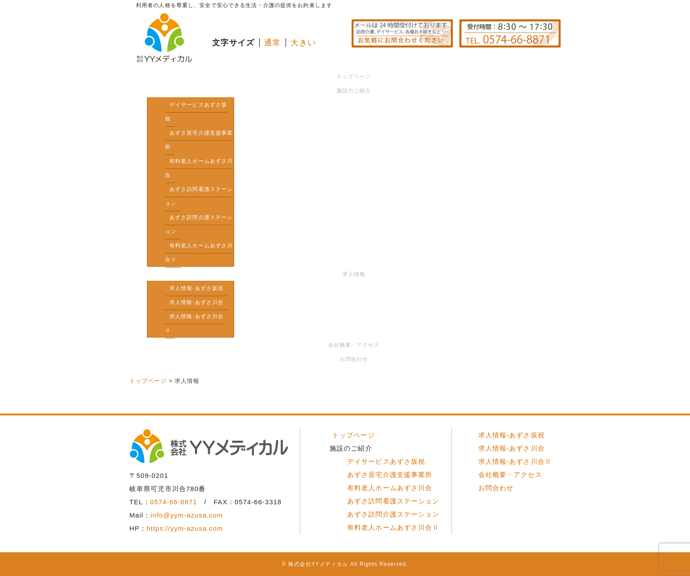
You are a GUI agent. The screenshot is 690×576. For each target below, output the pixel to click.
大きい (303, 42)
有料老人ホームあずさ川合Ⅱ (199, 252)
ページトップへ (532, 407)
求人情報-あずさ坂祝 (196, 288)
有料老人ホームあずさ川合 (199, 168)
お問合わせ (353, 359)
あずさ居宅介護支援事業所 (199, 140)
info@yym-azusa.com (186, 515)
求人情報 (353, 274)
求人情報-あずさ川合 (196, 302)
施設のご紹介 (354, 91)
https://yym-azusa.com (185, 528)
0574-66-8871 (173, 502)
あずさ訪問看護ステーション (199, 196)
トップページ (354, 76)
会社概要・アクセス (354, 345)
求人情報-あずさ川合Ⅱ (194, 323)
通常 (272, 42)
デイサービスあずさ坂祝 (196, 112)
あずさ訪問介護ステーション (199, 224)
